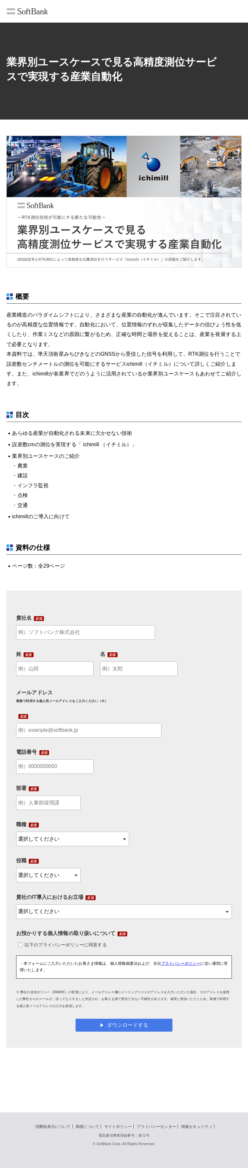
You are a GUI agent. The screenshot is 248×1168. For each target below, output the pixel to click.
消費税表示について (52, 1126)
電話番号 (26, 752)
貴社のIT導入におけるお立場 (49, 897)
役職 (21, 860)
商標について (87, 1126)
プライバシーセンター (156, 1126)
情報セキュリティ (196, 1126)
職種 (21, 824)
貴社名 (24, 618)
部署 (21, 788)
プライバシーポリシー (181, 963)
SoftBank (27, 11)
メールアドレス (62, 696)
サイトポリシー (118, 1126)
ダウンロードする (127, 1025)
